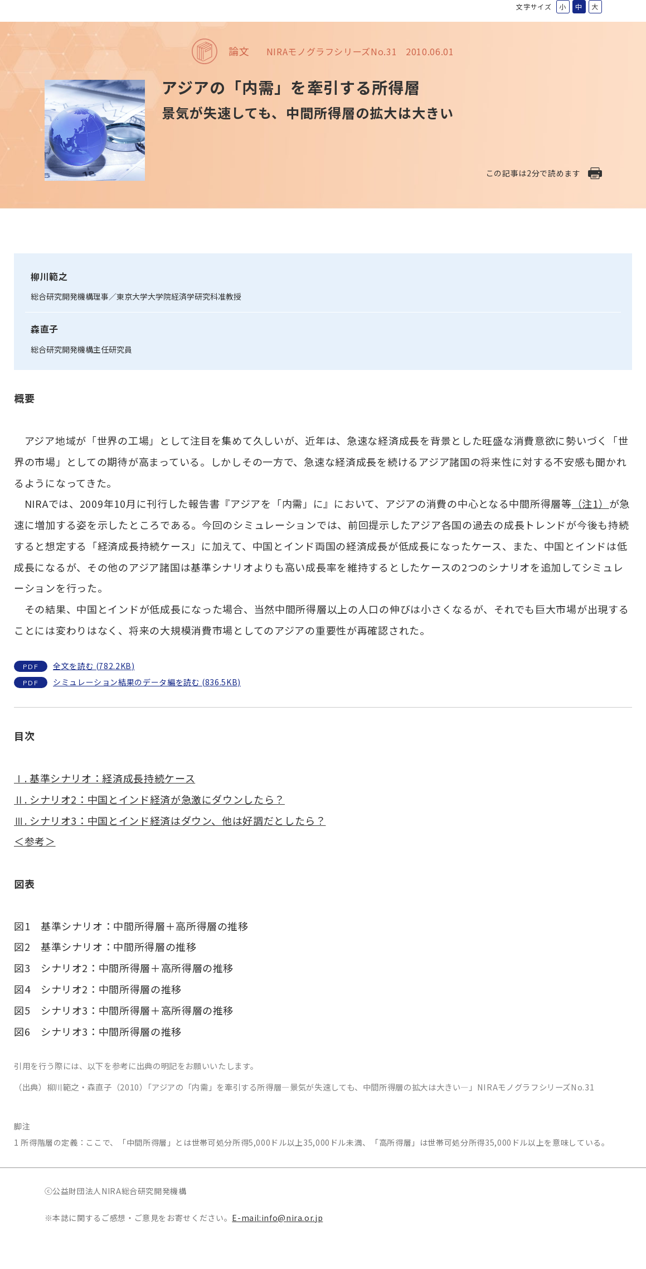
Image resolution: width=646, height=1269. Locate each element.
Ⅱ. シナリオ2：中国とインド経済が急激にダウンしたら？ (149, 799)
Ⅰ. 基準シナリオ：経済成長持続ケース (104, 778)
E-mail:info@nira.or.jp (277, 1217)
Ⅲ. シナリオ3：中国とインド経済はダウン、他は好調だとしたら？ (170, 820)
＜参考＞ (35, 841)
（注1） (590, 503)
